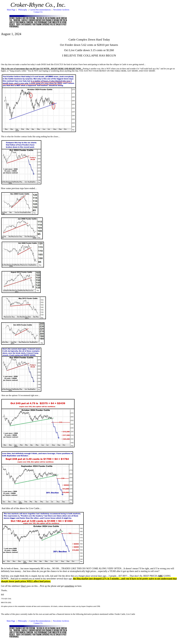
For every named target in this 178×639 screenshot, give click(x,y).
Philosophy (22, 10)
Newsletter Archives (61, 10)
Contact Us (38, 12)
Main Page (11, 10)
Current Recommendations (40, 10)
